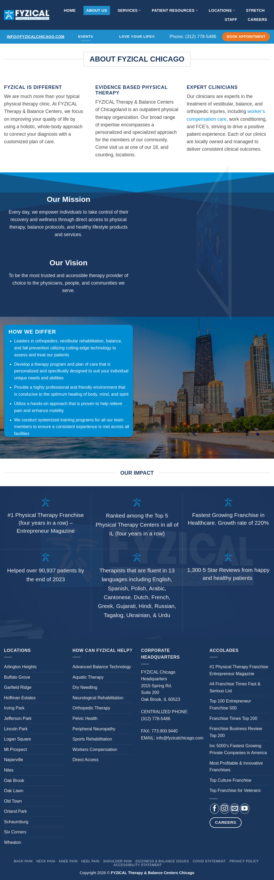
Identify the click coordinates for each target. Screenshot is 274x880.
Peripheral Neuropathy (94, 729)
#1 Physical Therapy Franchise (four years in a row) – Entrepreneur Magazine (45, 523)
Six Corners (15, 832)
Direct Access (85, 759)
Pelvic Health (85, 718)
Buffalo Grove (17, 677)
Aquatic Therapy (88, 677)
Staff (230, 19)
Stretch (255, 10)
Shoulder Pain (117, 861)
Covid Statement (209, 861)
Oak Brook (14, 780)
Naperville (13, 759)
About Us (96, 10)
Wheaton (12, 842)
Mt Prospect (15, 749)
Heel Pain (90, 861)
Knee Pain (68, 861)
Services (129, 10)
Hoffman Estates (20, 698)
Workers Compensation (95, 749)
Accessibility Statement (137, 865)
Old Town (13, 801)
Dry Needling (85, 687)
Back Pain (23, 861)
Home (69, 10)
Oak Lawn (13, 790)
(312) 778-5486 (200, 36)
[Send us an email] (234, 808)
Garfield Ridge (17, 687)
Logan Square (17, 739)
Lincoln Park (16, 729)
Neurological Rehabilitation (98, 698)
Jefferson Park (18, 718)
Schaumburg (16, 821)
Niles (9, 770)
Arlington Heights (20, 666)
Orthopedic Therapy (91, 708)
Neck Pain (45, 861)
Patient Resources (175, 10)
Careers (257, 19)
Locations (222, 10)
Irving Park (14, 708)
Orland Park (15, 811)
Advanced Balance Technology (102, 666)
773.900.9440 (164, 731)
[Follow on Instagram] (224, 808)
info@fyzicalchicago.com (35, 37)
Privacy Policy (244, 861)
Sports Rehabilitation (92, 739)
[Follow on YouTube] (244, 808)
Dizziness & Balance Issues (162, 861)
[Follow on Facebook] (214, 808)
